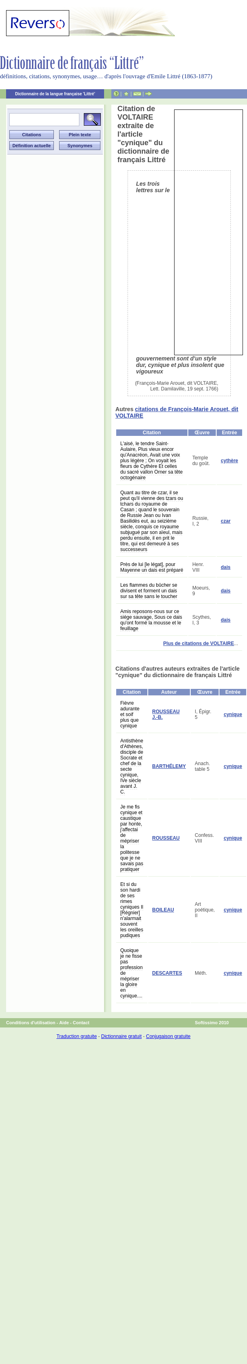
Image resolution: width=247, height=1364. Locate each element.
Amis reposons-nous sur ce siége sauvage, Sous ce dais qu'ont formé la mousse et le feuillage (151, 620)
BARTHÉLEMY (169, 766)
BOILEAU (163, 910)
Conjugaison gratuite (168, 1036)
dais (225, 567)
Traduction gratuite (76, 1036)
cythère (229, 460)
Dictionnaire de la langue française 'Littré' (55, 94)
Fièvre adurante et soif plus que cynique (129, 714)
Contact (81, 1022)
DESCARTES (167, 973)
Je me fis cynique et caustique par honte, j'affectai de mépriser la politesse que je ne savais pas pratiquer (131, 838)
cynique (233, 714)
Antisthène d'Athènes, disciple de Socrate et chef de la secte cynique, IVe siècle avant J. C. (131, 766)
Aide (64, 1022)
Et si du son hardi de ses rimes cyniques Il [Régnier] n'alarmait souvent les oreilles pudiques (131, 909)
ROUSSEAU (166, 838)
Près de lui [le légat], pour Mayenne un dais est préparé (151, 567)
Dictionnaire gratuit (121, 1036)
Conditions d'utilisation (30, 1022)
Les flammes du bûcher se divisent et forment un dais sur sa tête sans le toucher (148, 590)
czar (225, 521)
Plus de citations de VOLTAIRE (198, 643)
